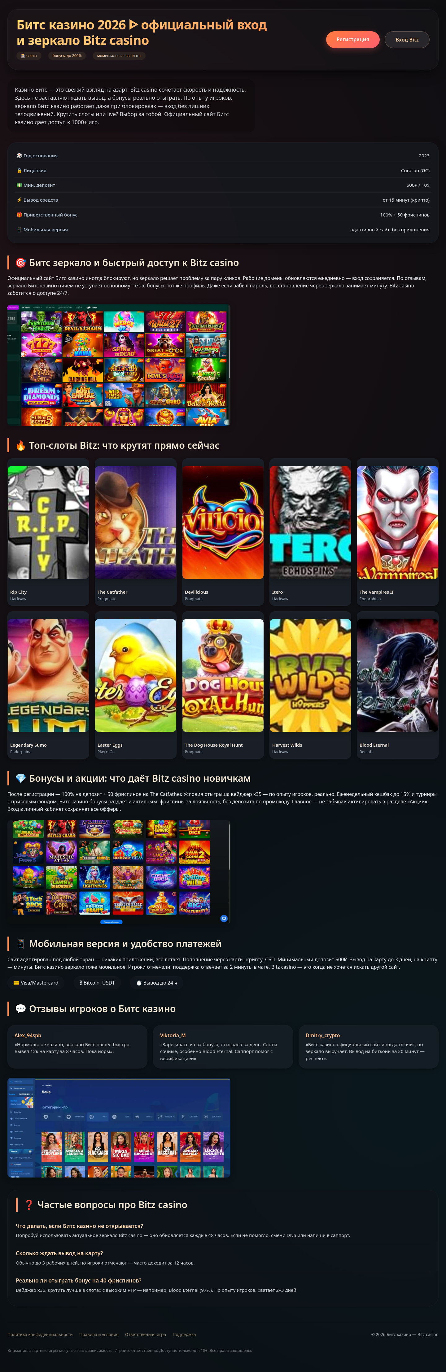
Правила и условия (98, 1334)
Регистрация (353, 39)
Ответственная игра (145, 1334)
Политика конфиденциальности (40, 1334)
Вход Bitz (407, 39)
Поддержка (184, 1334)
